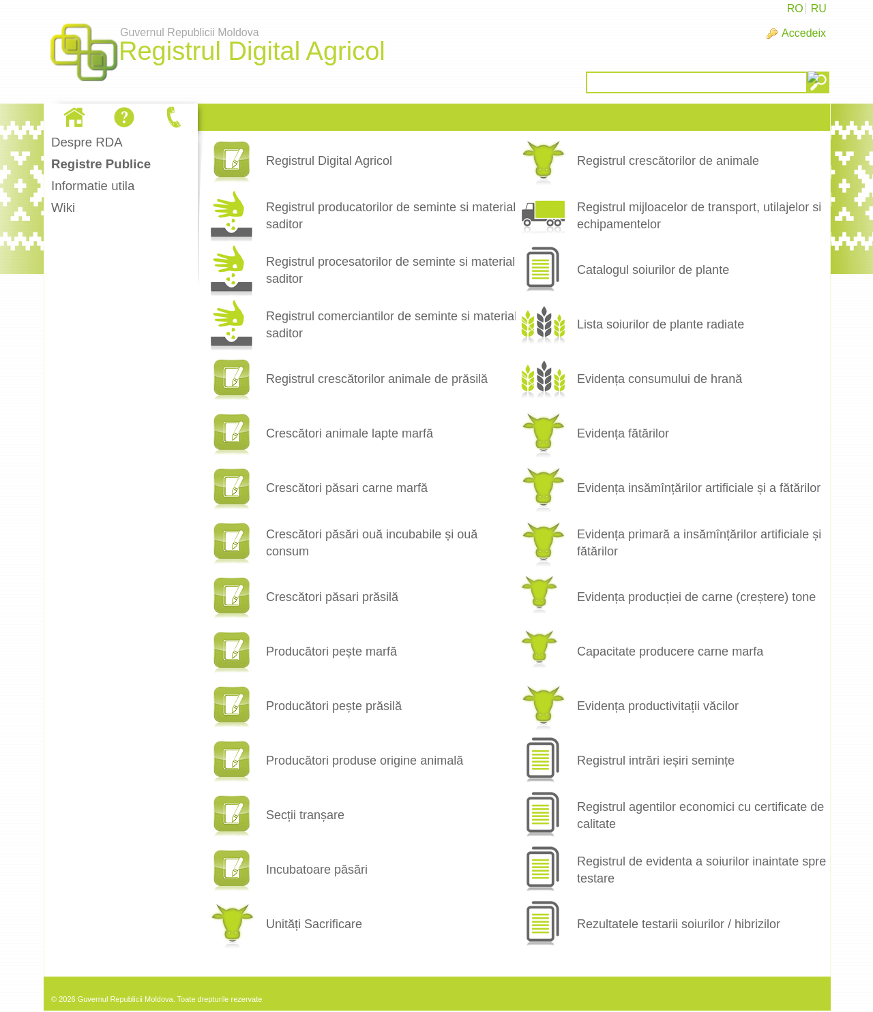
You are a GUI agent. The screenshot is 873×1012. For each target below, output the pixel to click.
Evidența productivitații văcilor (658, 706)
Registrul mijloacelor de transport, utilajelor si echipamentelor (699, 215)
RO (795, 8)
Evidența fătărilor (623, 433)
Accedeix (804, 33)
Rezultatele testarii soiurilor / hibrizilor (678, 924)
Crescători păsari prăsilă (332, 597)
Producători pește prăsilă (334, 706)
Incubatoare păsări (317, 869)
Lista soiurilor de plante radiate (660, 324)
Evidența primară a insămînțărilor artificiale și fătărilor (699, 542)
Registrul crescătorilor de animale (668, 161)
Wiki (63, 207)
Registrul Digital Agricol (329, 161)
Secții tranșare (305, 815)
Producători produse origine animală (364, 760)
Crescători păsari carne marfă (347, 488)
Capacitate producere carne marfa (670, 651)
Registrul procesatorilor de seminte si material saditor (390, 270)
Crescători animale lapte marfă (349, 433)
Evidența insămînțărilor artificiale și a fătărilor (698, 488)
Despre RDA (87, 142)
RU (819, 8)
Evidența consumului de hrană (659, 379)
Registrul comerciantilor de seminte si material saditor (391, 324)
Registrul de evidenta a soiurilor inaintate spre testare (701, 870)
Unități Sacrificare (314, 924)
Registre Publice (101, 164)
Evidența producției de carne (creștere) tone (696, 597)
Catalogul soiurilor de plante (653, 270)
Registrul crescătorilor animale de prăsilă (377, 379)
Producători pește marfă (331, 651)
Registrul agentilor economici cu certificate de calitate (700, 815)
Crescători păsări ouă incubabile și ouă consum (371, 542)
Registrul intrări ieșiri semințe (656, 760)
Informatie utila (92, 186)
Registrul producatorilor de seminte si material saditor (391, 215)
